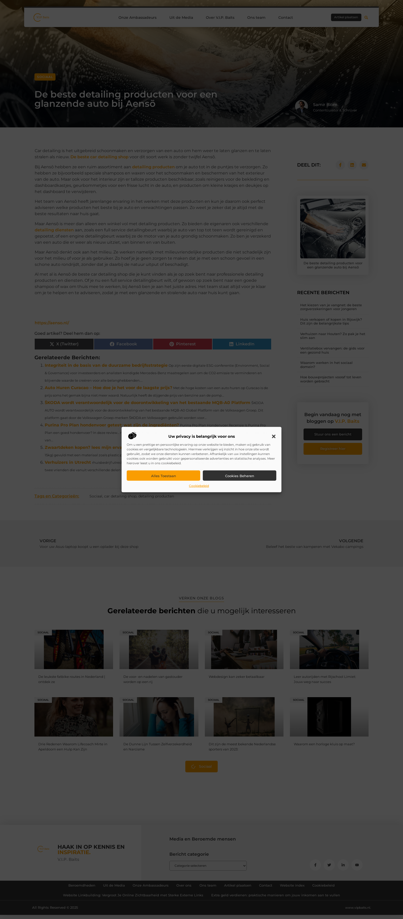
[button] (273, 436)
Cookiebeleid (199, 486)
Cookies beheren (239, 476)
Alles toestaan (163, 476)
